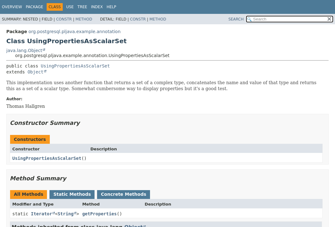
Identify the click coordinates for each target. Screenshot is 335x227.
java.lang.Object (24, 50)
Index (97, 7)
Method (84, 19)
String (66, 213)
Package (34, 7)
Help (111, 7)
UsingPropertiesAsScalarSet (75, 65)
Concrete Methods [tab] (123, 194)
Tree (82, 7)
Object (35, 71)
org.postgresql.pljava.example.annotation (74, 31)
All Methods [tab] (28, 194)
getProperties (99, 213)
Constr (64, 19)
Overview (12, 7)
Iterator (41, 213)
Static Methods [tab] (72, 194)
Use (70, 7)
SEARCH (236, 19)
